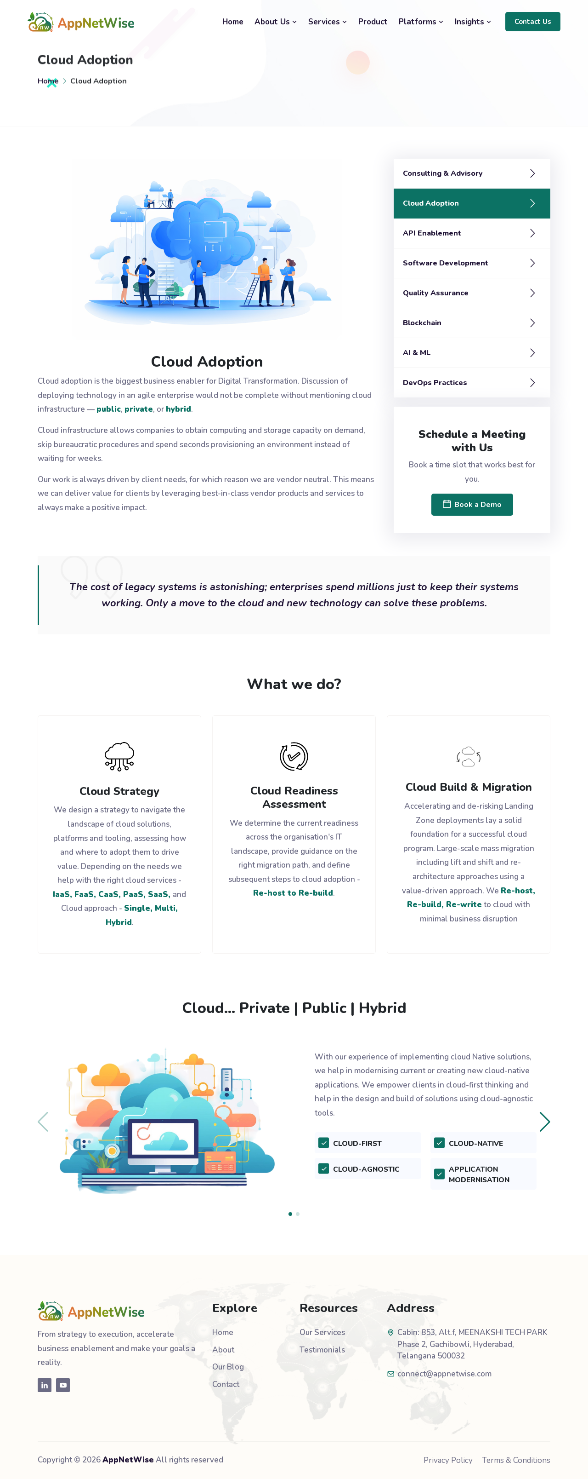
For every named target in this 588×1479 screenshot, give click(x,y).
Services (327, 22)
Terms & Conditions (516, 1460)
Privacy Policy (448, 1460)
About (223, 1350)
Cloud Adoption (431, 203)
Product (373, 22)
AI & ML (417, 353)
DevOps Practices (435, 383)
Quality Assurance (436, 293)
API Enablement (432, 233)
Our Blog (228, 1367)
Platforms (421, 22)
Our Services (322, 1332)
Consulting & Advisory (443, 173)
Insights (473, 22)
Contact (225, 1384)
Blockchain (422, 323)
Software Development (445, 263)
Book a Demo (472, 505)
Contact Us (532, 21)
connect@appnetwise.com (444, 1374)
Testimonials (322, 1350)
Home (232, 22)
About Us (275, 22)
